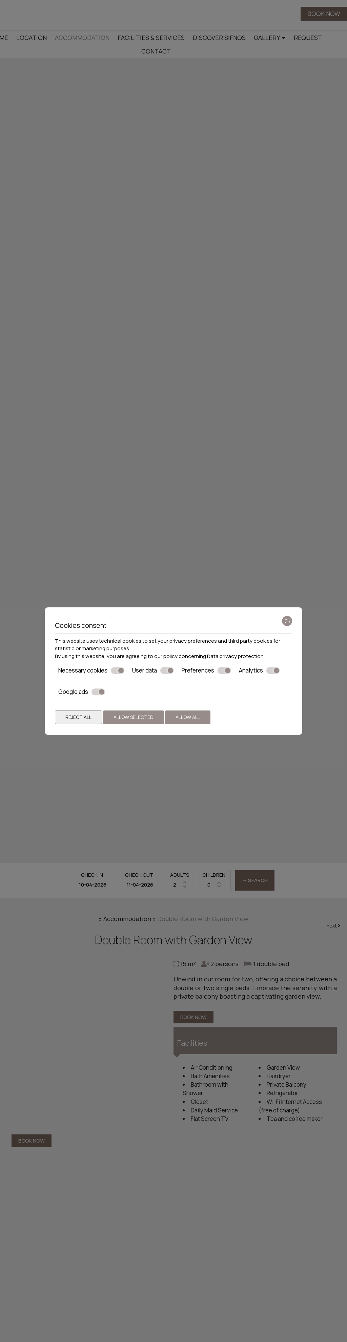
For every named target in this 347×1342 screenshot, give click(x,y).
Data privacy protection (235, 656)
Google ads (81, 692)
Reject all (78, 717)
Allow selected (134, 717)
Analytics (259, 670)
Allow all (188, 717)
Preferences (206, 670)
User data (153, 670)
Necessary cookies (91, 670)
